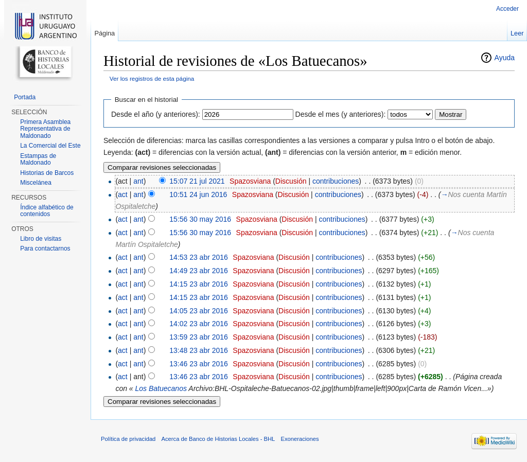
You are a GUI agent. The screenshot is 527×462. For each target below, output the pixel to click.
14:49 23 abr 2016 (198, 270)
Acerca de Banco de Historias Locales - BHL (218, 439)
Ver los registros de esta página (152, 78)
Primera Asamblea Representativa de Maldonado (45, 128)
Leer (517, 33)
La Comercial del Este (50, 145)
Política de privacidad (128, 439)
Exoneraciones (299, 439)
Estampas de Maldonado (38, 159)
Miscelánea (35, 182)
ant (138, 181)
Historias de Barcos (47, 172)
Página (104, 33)
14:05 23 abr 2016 (198, 311)
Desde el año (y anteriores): (155, 114)
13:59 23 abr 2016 (198, 337)
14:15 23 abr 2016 (198, 284)
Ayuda (505, 58)
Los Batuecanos (161, 388)
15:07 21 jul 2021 (196, 181)
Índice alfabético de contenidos (46, 211)
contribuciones (335, 181)
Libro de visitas (40, 238)
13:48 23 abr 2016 (198, 350)
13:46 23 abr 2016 (198, 364)
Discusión (291, 181)
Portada (25, 97)
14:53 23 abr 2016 (198, 257)
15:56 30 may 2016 (200, 219)
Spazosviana (250, 181)
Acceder (507, 8)
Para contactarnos (45, 248)
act (123, 194)
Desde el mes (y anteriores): (340, 114)
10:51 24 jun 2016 (198, 194)
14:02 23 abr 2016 (198, 323)
